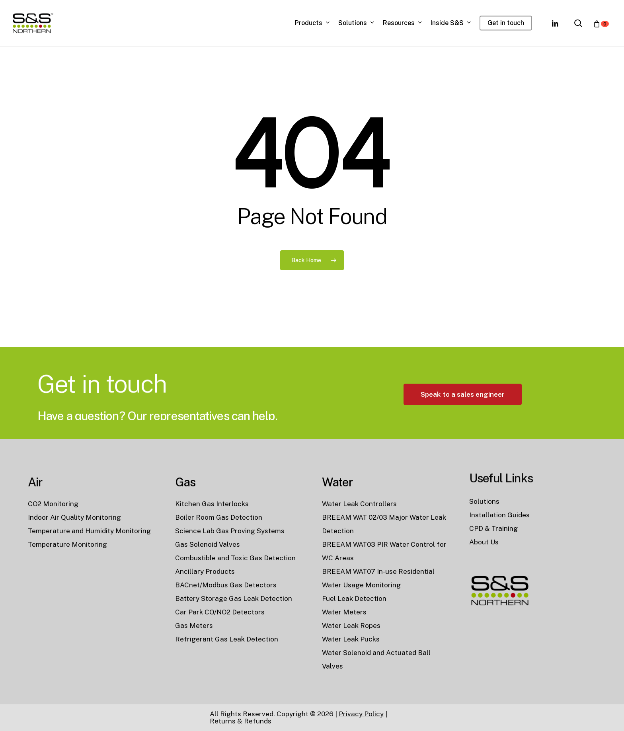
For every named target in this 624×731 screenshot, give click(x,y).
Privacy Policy (361, 714)
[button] (463, 419)
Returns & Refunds (240, 721)
